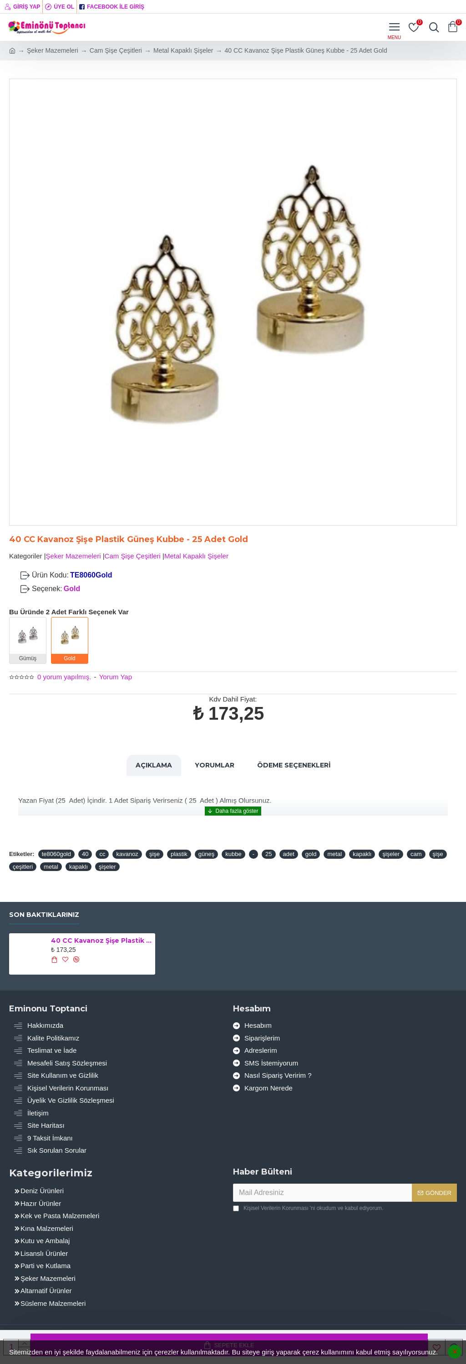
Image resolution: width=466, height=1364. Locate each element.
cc (102, 854)
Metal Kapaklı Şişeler (183, 50)
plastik (179, 854)
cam (416, 854)
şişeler (391, 854)
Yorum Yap (115, 677)
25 (268, 854)
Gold (72, 588)
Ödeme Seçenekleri (294, 765)
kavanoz (127, 854)
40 (85, 854)
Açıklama (154, 765)
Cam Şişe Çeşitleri (116, 50)
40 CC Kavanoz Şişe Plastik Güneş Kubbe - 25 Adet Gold (101, 940)
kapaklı (362, 854)
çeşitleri (23, 866)
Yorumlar (214, 765)
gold (311, 854)
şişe (154, 854)
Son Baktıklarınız (44, 915)
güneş (206, 854)
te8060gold (56, 854)
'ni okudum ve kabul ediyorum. (308, 1208)
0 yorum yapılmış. (64, 677)
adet (288, 854)
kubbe (233, 854)
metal (334, 854)
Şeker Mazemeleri (52, 50)
